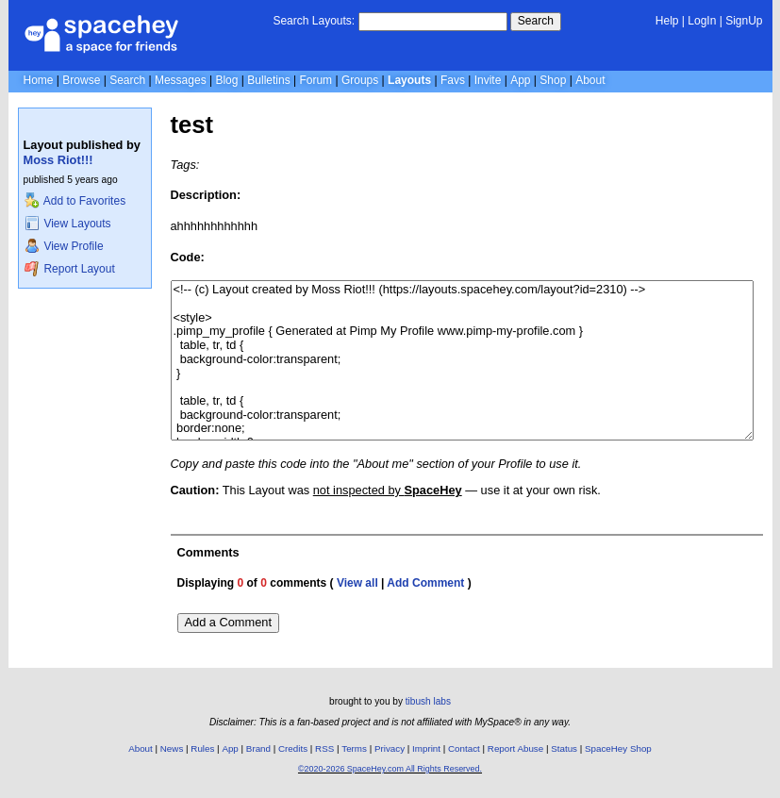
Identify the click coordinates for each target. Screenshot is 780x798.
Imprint (426, 748)
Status (564, 748)
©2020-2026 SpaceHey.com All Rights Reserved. (390, 768)
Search (536, 20)
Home (39, 80)
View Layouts (68, 223)
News (172, 748)
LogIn (702, 20)
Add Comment (425, 583)
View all (357, 583)
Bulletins (268, 80)
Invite (488, 80)
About (590, 80)
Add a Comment (228, 622)
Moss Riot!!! (58, 160)
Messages (181, 80)
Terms (354, 748)
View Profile (64, 246)
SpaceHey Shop (618, 748)
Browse (81, 80)
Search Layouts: (314, 20)
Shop (552, 80)
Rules (202, 748)
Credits (292, 748)
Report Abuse (515, 748)
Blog (226, 80)
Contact (464, 748)
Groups (359, 80)
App (520, 80)
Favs (452, 80)
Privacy (389, 748)
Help (667, 20)
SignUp (743, 20)
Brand (258, 748)
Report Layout (70, 268)
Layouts (409, 80)
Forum (315, 80)
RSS (324, 748)
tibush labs (428, 701)
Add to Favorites (75, 201)
